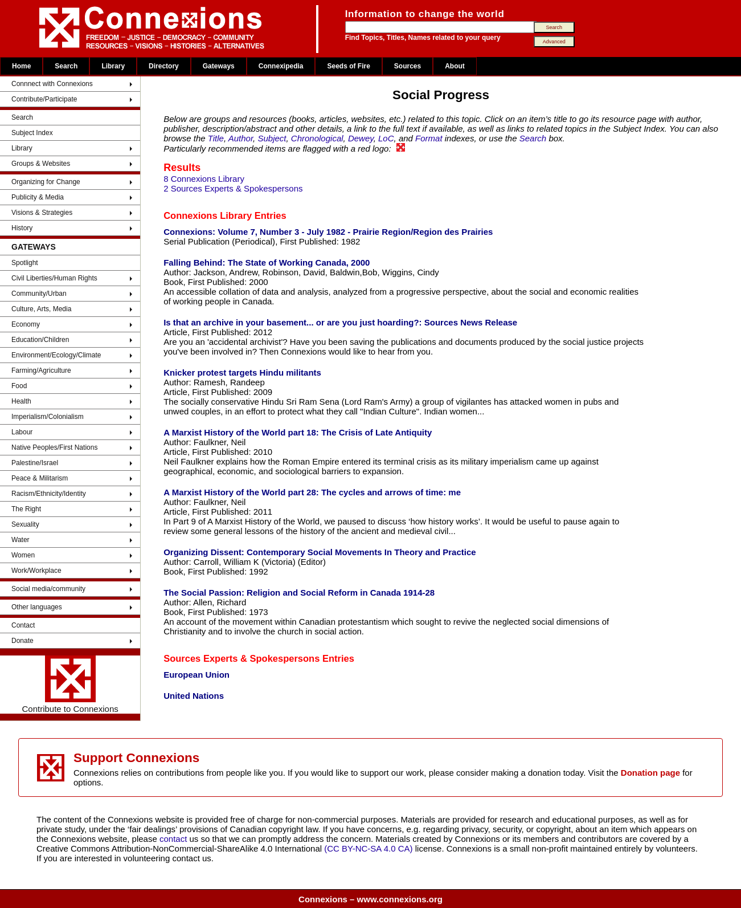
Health (21, 401)
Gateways (219, 66)
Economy (25, 324)
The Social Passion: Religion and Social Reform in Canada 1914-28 (299, 592)
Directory (164, 66)
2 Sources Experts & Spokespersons (232, 188)
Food (19, 386)
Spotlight (24, 263)
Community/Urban (39, 294)
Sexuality (25, 524)
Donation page (650, 772)
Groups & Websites (40, 164)
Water (20, 540)
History (21, 228)
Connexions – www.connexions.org (370, 899)
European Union (196, 674)
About (455, 66)
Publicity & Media (37, 197)
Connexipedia (281, 66)
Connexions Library (207, 215)
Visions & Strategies (41, 213)
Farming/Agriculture (41, 370)
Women (23, 555)
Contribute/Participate (44, 99)
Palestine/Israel (34, 463)
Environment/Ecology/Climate (56, 355)
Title (216, 138)
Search (66, 66)
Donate (22, 641)
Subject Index (32, 133)
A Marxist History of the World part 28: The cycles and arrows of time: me (312, 492)
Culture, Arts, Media (41, 309)
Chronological (317, 138)
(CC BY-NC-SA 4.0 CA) (368, 848)
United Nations (193, 696)
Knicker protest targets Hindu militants (242, 372)
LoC (386, 138)
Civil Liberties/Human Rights (54, 278)
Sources (407, 66)
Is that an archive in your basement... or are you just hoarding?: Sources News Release (340, 322)
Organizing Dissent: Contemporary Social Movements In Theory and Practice (319, 552)
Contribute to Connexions (70, 684)
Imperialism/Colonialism (47, 417)
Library (113, 66)
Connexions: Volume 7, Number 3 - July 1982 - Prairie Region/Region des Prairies (328, 232)
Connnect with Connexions (52, 84)
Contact (23, 625)
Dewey (361, 138)
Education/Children (40, 340)
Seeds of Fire (348, 66)
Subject (271, 138)
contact (174, 839)
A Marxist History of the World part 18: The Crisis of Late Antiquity (297, 432)
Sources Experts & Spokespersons (241, 658)
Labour (21, 432)
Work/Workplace (36, 571)
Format (429, 138)
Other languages (36, 607)
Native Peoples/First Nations (54, 447)
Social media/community (48, 589)
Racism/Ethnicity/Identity (48, 494)
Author (240, 138)
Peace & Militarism (39, 478)
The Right (26, 509)
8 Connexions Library (203, 179)
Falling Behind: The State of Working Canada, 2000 (266, 262)
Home (21, 66)
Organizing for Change (45, 182)
